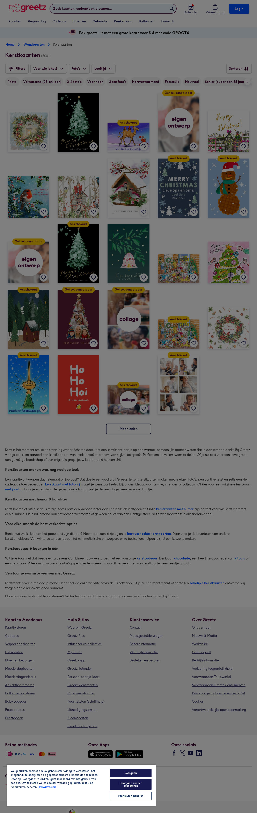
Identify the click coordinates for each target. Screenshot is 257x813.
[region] (81, 785)
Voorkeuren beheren (131, 795)
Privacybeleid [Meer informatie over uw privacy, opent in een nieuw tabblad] (48, 787)
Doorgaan (130, 773)
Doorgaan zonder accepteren (131, 784)
